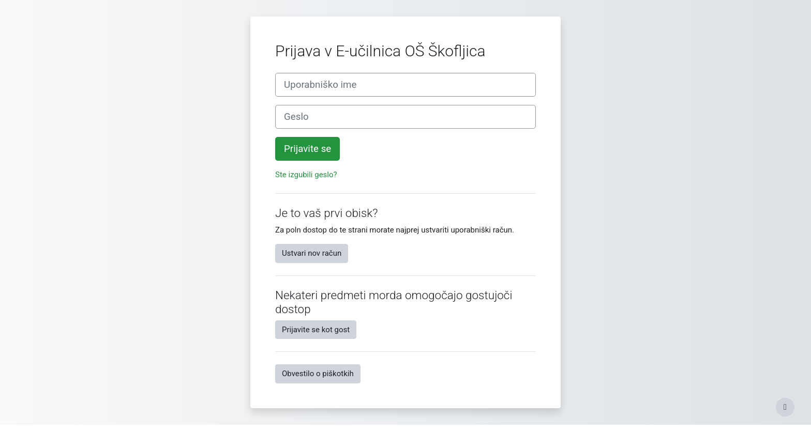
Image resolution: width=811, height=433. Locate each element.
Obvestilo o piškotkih (318, 373)
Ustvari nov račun (311, 253)
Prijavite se (307, 148)
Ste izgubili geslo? (306, 174)
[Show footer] (785, 407)
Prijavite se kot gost (316, 329)
